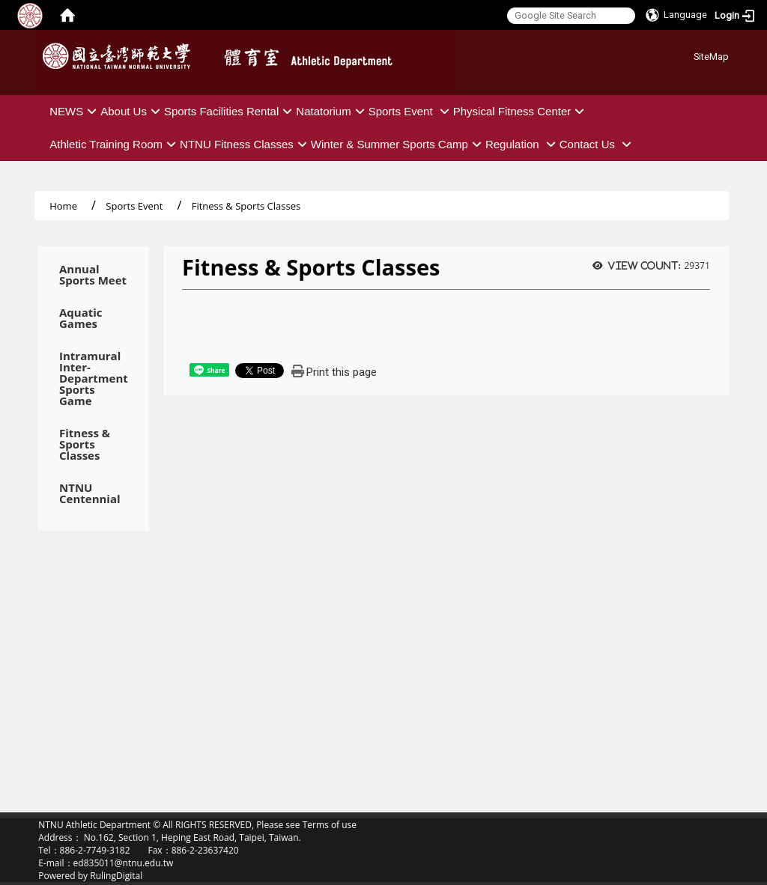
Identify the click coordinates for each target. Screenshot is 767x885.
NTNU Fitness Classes (245, 144)
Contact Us (597, 144)
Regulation (522, 144)
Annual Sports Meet (93, 275)
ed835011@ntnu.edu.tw (123, 863)
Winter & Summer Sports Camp (398, 144)
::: (688, 54)
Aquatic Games (81, 318)
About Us (132, 111)
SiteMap (711, 56)
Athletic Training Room (114, 144)
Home (63, 206)
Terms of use (330, 824)
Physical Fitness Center (521, 111)
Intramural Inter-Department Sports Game (93, 378)
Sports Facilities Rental (230, 111)
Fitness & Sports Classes (84, 444)
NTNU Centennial (90, 493)
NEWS (74, 111)
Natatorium (332, 111)
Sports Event (411, 111)
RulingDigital (116, 875)
